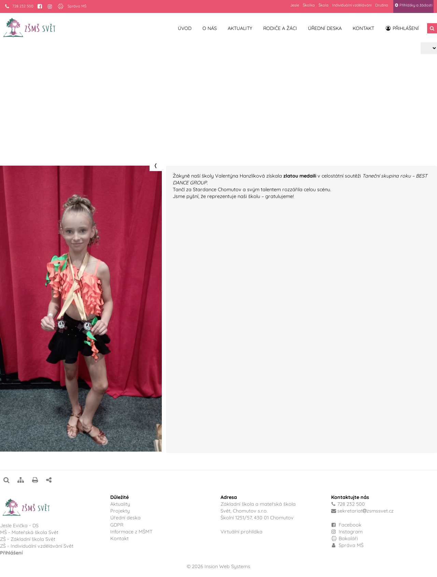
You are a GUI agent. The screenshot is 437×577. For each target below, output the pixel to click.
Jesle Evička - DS (19, 525)
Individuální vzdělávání (351, 5)
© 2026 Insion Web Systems (218, 566)
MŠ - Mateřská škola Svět (29, 532)
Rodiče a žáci (280, 28)
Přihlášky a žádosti (413, 5)
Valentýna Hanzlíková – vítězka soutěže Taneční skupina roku (123, 128)
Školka (309, 5)
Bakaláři (344, 538)
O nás (209, 28)
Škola (323, 5)
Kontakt (363, 28)
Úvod (185, 28)
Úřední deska (325, 28)
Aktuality (240, 28)
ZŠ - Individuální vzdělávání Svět (37, 546)
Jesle (294, 5)
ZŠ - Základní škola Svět (27, 539)
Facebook (350, 525)
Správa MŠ (77, 6)
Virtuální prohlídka (242, 532)
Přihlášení (402, 28)
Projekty (33, 128)
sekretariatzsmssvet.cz (365, 511)
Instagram (347, 532)
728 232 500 (19, 6)
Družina (381, 5)
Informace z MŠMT (131, 532)
